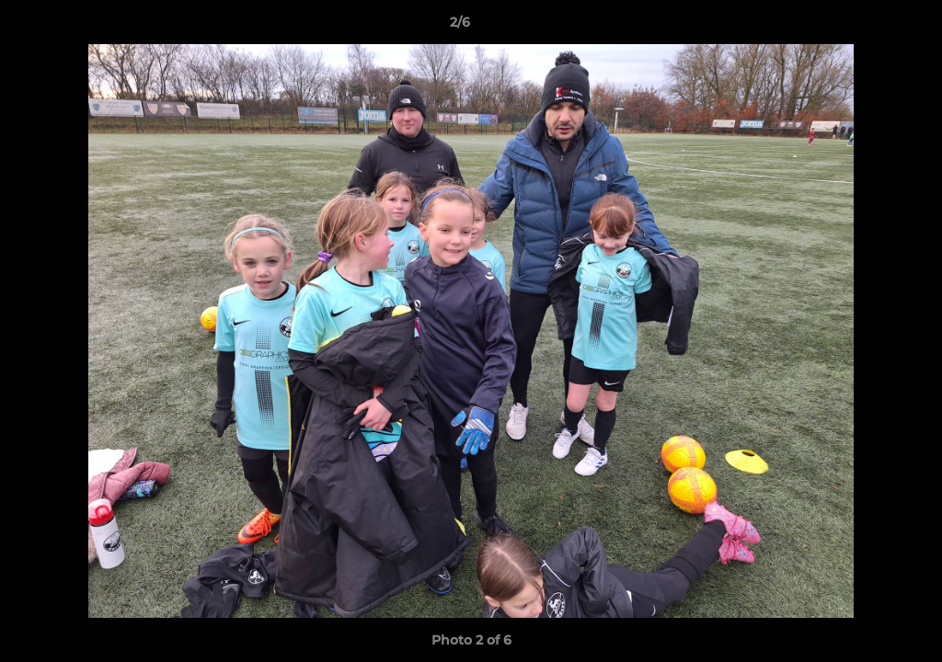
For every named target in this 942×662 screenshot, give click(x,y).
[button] (865, 26)
